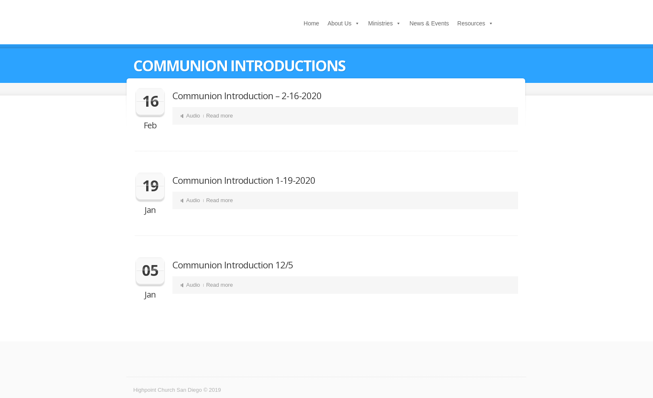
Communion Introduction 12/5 (232, 264)
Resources (471, 23)
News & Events (429, 23)
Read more (219, 116)
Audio (193, 116)
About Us (339, 23)
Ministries (380, 23)
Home (311, 23)
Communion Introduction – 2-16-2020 (247, 95)
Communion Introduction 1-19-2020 (243, 180)
